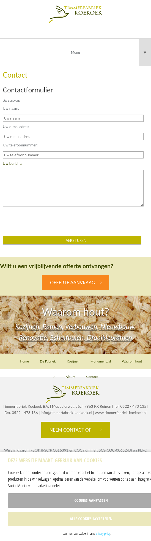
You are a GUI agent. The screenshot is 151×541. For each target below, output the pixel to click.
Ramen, (53, 326)
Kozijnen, (28, 326)
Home (24, 361)
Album (70, 377)
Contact (92, 377)
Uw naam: (11, 108)
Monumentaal (100, 361)
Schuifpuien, (68, 337)
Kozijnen (73, 361)
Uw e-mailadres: (16, 126)
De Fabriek (48, 361)
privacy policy (102, 533)
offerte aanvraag (72, 282)
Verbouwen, (82, 326)
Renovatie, (34, 337)
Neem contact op (71, 429)
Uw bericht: (12, 163)
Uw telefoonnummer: (20, 145)
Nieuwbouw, (118, 326)
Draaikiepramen (109, 337)
